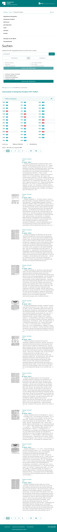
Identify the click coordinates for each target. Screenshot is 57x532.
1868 (4, 137)
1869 (4, 140)
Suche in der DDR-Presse (28, 68)
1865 (4, 128)
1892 (40, 125)
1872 (22, 108)
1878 (22, 125)
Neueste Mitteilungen (10, 76)
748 (36, 151)
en (53, 12)
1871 (22, 105)
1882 (22, 137)
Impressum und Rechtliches (18, 527)
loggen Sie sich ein (8, 87)
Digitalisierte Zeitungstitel (10, 16)
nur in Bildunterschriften (37, 66)
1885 (40, 105)
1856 (4, 102)
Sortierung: (5, 144)
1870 (22, 102)
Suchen (52, 54)
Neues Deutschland (10, 66)
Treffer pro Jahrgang (10, 99)
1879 (22, 128)
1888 (40, 114)
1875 (22, 117)
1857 (4, 105)
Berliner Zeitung (9, 62)
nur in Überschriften (36, 62)
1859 (4, 111)
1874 (22, 114)
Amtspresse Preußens (9, 19)
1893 (40, 128)
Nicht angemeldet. (52, 527)
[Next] (40, 151)
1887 (40, 111)
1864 (4, 125)
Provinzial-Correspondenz (11, 77)
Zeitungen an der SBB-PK (9, 38)
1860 (4, 114)
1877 (22, 123)
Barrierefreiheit (30, 527)
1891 (40, 123)
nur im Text (34, 64)
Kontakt (5, 33)
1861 (4, 117)
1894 (40, 131)
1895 (40, 134)
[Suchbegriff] (25, 54)
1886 (40, 108)
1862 (4, 120)
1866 (4, 131)
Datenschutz (7, 527)
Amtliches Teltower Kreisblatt (12, 74)
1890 (40, 120)
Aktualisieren (33, 144)
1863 (4, 123)
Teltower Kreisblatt (10, 79)
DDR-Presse (6, 22)
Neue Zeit (7, 64)
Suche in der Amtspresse (28, 81)
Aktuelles (5, 30)
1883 (22, 140)
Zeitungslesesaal (7, 41)
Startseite (5, 12)
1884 (40, 102)
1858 (4, 108)
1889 (40, 117)
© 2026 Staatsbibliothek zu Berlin (19, 529)
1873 (22, 111)
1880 (22, 131)
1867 (4, 134)
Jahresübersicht (7, 25)
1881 (22, 134)
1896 (40, 137)
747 (31, 151)
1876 (22, 120)
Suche (10, 12)
